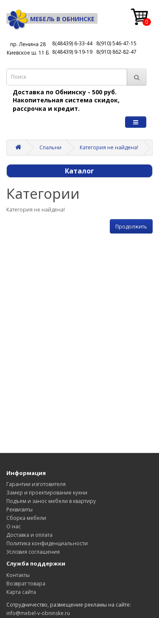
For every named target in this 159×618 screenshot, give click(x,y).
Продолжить (131, 226)
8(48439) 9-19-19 (72, 51)
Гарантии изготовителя (36, 484)
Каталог (79, 171)
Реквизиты (19, 509)
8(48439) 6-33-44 (72, 43)
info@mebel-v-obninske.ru (38, 613)
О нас (13, 526)
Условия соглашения (33, 551)
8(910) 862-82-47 (116, 51)
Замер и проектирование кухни (46, 492)
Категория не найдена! (109, 147)
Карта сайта (21, 592)
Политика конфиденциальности (47, 543)
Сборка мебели (26, 518)
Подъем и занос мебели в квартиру (51, 501)
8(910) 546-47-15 (116, 43)
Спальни (50, 147)
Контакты (18, 575)
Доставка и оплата (29, 534)
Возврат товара (25, 583)
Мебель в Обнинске (50, 19)
